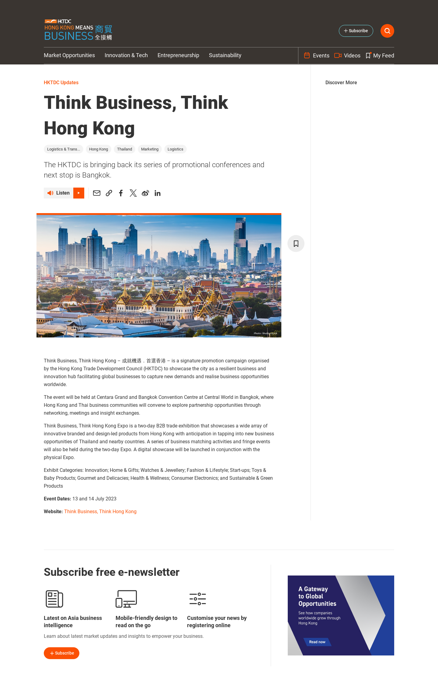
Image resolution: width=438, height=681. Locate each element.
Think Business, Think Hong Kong (100, 511)
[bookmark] (295, 243)
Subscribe (61, 653)
